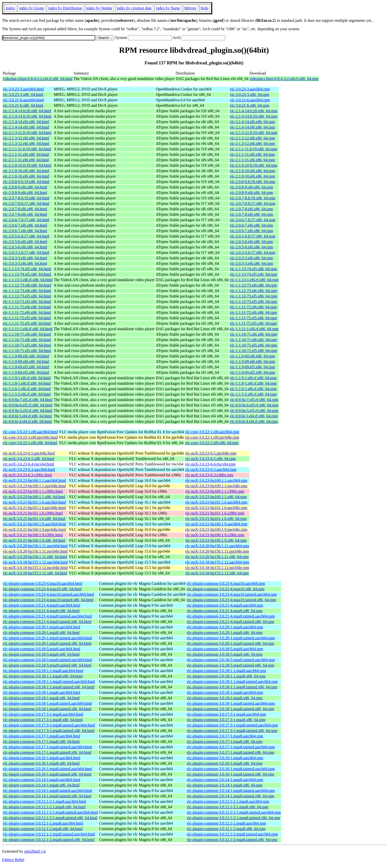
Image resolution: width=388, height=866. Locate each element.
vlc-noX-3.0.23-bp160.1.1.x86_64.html (34, 497)
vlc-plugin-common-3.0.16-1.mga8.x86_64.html (41, 763)
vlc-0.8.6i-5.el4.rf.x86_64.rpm (254, 416)
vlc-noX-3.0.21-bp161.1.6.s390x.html (33, 513)
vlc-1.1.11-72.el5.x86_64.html (27, 318)
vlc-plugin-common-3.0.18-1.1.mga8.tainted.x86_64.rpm (232, 687)
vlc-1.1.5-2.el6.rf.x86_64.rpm (253, 394)
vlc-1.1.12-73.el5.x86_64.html (27, 296)
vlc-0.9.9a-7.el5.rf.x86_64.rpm (254, 400)
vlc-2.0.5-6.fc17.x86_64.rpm (252, 236)
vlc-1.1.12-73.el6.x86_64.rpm (253, 285)
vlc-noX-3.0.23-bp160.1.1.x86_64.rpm (216, 497)
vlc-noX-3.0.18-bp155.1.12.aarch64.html (35, 562)
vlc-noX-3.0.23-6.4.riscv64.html (28, 464)
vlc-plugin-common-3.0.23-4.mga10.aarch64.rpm (226, 583)
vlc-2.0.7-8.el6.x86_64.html (25, 209)
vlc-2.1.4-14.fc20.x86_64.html (27, 111)
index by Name (168, 8)
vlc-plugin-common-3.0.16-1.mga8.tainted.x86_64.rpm (230, 774)
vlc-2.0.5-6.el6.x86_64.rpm (251, 242)
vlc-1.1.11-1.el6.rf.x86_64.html (27, 329)
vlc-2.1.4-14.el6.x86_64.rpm (252, 122)
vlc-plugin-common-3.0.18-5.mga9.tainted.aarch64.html (47, 660)
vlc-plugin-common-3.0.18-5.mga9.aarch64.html (41, 649)
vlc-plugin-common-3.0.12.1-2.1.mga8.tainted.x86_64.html (50, 818)
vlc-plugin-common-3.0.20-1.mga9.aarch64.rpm (225, 627)
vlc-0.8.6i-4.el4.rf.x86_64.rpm (254, 421)
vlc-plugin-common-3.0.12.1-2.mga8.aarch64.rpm (226, 823)
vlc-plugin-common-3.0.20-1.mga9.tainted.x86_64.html (47, 643)
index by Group (31, 8)
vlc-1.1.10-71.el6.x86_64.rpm (253, 334)
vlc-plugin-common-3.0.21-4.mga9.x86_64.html (41, 611)
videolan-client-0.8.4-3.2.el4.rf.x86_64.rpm (283, 79)
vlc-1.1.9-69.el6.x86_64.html (26, 356)
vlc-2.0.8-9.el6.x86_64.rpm (251, 187)
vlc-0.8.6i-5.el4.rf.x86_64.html (27, 416)
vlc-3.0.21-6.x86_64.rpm (249, 105)
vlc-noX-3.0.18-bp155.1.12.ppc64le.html (35, 568)
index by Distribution (65, 8)
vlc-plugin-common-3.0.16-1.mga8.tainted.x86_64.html (47, 774)
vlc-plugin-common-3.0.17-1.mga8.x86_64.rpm (225, 741)
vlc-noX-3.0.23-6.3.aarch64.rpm (211, 469)
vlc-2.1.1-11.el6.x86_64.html (26, 154)
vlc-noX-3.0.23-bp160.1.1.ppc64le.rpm (216, 486)
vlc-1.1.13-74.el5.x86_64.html (27, 269)
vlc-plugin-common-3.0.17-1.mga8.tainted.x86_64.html (47, 752)
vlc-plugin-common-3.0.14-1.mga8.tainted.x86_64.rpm (230, 796)
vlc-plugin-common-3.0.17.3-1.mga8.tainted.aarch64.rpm (232, 725)
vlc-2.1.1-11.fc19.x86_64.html (27, 149)
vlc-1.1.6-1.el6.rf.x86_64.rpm (253, 389)
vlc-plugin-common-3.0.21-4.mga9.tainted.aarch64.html (47, 616)
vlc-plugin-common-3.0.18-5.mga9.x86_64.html (41, 654)
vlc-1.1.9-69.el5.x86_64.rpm (252, 367)
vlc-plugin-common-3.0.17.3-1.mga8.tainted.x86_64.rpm (232, 731)
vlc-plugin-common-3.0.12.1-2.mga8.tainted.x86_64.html (48, 840)
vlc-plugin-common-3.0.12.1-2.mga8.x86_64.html (43, 829)
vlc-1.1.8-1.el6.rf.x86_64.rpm (253, 383)
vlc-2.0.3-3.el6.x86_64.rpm (251, 258)
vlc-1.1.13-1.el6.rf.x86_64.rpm (254, 280)
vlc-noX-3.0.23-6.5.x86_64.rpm (210, 459)
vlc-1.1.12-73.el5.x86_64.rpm (253, 296)
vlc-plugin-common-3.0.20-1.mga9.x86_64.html (41, 632)
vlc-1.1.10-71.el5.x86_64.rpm (253, 345)
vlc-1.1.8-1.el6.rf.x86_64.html (27, 383)
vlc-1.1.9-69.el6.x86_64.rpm (252, 356)
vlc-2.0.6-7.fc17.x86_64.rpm (252, 220)
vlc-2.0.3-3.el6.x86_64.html (25, 258)
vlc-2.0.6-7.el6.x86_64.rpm (251, 225)
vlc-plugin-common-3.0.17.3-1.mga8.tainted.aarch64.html (49, 725)
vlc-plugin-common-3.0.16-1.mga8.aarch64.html (41, 758)
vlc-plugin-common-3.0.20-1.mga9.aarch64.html (41, 627)
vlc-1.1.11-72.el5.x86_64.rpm (253, 318)
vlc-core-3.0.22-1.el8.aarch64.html (30, 432)
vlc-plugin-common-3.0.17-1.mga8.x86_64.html (41, 741)
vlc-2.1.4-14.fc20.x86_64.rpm (253, 111)
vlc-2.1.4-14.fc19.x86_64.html (27, 116)
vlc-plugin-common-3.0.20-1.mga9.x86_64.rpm (225, 632)
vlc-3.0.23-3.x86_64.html (23, 94)
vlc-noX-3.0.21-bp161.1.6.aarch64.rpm (216, 502)
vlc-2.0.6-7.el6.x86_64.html (25, 225)
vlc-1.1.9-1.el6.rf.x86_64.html (27, 378)
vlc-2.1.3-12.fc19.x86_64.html (27, 133)
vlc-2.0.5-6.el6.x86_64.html (25, 242)
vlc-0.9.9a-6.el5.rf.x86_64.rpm (254, 405)
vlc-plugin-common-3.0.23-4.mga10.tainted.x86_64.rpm (231, 600)
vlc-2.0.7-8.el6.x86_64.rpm (251, 209)
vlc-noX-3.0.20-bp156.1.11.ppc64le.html (35, 551)
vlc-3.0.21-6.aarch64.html (23, 100)
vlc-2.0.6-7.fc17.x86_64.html (26, 220)
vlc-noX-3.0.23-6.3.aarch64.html (29, 469)
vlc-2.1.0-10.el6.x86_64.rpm (252, 171)
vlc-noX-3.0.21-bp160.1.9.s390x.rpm (214, 535)
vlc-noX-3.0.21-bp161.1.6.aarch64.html (34, 502)
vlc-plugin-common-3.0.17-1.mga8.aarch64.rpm (225, 736)
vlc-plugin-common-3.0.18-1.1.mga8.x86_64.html (43, 676)
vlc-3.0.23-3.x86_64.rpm (249, 94)
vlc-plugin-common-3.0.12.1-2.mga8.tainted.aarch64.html (49, 834)
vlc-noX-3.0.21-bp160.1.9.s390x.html (33, 535)
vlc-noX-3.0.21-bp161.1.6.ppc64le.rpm (216, 508)
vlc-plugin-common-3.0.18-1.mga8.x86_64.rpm (225, 698)
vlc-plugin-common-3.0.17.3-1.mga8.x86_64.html (43, 720)
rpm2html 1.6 (35, 851)
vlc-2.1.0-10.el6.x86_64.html (26, 171)
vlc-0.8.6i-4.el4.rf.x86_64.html (27, 421)
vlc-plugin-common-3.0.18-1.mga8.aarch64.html (41, 692)
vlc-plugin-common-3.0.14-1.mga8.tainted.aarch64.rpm (231, 790)
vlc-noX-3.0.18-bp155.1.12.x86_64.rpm (217, 573)
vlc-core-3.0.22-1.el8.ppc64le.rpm (212, 437)
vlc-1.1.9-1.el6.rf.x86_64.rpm (253, 378)
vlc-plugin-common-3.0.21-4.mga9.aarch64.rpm (225, 605)
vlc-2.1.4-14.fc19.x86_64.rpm (253, 116)
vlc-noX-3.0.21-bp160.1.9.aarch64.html (34, 524)
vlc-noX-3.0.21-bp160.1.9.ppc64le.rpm (216, 529)
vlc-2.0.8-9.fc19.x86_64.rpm (252, 182)
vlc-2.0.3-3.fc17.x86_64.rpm (252, 252)
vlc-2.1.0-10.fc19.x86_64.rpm (253, 165)
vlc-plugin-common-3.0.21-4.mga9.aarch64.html (41, 605)
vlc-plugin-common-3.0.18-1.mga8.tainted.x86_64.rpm (230, 709)
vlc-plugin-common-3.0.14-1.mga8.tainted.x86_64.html (47, 796)
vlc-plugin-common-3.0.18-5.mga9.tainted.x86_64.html (47, 665)
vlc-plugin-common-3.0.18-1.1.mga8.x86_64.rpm (226, 676)
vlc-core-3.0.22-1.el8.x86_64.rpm (212, 443)
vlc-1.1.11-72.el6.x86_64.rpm (253, 307)
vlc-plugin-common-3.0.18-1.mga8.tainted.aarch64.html (47, 703)
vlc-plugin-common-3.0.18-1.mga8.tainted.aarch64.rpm (231, 703)
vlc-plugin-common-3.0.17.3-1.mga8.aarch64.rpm (226, 714)
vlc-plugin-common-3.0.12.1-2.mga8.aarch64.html (43, 823)
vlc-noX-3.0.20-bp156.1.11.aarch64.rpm (217, 546)
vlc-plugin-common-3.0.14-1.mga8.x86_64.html (41, 785)
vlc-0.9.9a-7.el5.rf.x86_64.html (27, 400)
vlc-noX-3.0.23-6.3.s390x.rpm (209, 475)
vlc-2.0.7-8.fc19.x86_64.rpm (252, 198)
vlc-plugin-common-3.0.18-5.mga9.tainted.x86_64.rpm (230, 665)
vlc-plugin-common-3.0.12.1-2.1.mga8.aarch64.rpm (228, 801)
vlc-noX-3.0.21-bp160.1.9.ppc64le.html (34, 529)
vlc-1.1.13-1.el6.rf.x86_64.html (28, 280)
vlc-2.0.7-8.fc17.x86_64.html (26, 203)
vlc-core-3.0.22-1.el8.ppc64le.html (30, 437)
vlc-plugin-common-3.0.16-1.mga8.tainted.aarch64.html (47, 769)
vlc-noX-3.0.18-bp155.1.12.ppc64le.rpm (217, 568)
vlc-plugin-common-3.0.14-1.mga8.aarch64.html (41, 780)
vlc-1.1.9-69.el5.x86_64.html (26, 367)
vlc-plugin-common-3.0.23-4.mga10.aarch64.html (42, 583)
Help (204, 8)
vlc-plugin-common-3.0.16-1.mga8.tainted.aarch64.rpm (231, 769)
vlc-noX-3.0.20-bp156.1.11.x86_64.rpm (216, 557)
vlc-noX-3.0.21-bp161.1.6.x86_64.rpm (216, 518)
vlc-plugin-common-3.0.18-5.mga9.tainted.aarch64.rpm (231, 660)
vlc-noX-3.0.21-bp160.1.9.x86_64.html (34, 540)
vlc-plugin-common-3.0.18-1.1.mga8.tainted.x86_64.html (48, 687)
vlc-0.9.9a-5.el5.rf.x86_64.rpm (254, 410)
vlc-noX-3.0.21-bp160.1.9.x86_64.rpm (216, 540)
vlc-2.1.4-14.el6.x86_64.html (26, 122)
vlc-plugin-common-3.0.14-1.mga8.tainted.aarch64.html (47, 790)
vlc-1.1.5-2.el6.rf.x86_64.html (27, 394)
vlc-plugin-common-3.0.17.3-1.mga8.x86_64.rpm (226, 720)
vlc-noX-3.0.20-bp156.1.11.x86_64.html (35, 557)
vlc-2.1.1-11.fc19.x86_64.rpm (253, 149)
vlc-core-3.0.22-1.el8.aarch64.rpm (212, 432)
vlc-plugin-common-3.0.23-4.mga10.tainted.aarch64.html (48, 594)
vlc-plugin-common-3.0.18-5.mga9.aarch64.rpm (225, 649)
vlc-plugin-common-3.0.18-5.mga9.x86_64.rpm (225, 654)
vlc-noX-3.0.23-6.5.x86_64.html (28, 459)
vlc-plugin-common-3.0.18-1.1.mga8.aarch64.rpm (226, 671)
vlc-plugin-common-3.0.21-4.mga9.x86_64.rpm (225, 611)
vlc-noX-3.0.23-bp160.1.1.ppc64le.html (34, 486)
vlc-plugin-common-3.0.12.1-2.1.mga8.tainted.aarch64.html (50, 812)
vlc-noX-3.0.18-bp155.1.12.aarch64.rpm (217, 562)
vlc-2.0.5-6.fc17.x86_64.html (26, 236)
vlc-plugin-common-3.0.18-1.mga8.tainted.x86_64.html (47, 709)
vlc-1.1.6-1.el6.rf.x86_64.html (27, 389)
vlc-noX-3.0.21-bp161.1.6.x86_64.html (34, 518)
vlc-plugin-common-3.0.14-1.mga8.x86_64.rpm (225, 785)
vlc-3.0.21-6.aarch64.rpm (250, 100)
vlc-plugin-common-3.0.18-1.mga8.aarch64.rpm (225, 692)
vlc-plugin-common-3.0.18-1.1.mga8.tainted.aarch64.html (49, 681)
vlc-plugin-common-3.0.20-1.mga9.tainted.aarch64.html (47, 638)
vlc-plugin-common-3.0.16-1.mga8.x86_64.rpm (225, 763)
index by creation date (134, 8)
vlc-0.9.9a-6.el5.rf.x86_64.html (27, 405)
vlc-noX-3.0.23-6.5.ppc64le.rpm (211, 453)
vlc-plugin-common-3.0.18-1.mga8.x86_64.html (41, 698)
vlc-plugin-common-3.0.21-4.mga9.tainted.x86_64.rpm (230, 622)
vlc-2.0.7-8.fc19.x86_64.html (26, 198)
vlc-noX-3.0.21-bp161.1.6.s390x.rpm (214, 513)
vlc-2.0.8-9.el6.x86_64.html (25, 187)
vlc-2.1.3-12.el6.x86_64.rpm (252, 138)
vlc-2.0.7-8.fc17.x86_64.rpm (252, 203)
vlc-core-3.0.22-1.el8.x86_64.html (30, 443)
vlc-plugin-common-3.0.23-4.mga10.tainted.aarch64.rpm (232, 594)
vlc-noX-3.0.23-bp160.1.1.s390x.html (33, 491)
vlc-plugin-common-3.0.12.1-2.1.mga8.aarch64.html (44, 801)
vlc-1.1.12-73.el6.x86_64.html (27, 285)
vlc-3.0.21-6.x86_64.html (23, 105)
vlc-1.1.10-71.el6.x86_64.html (27, 334)
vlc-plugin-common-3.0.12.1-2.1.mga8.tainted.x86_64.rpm (233, 818)
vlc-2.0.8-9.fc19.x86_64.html (26, 182)
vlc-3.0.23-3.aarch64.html (23, 89)
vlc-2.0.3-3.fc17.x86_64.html (26, 252)
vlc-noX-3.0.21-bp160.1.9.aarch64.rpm (216, 524)
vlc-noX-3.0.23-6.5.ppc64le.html (29, 453)
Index (10, 8)
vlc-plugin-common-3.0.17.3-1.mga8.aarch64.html (43, 714)
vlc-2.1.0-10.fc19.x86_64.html (27, 165)
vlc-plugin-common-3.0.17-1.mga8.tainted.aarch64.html (47, 747)
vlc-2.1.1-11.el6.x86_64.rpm (252, 154)
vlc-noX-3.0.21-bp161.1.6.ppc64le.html (34, 508)
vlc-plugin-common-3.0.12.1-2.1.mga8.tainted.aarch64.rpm (234, 812)
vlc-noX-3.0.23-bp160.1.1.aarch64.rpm (216, 480)
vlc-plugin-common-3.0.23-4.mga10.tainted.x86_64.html (48, 600)
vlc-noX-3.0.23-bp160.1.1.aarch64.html (34, 480)
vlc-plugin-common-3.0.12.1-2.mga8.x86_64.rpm (226, 829)
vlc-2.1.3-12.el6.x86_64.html (26, 138)
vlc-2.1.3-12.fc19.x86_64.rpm (253, 133)
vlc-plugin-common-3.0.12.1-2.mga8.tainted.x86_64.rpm (232, 840)
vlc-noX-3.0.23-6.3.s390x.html (27, 475)
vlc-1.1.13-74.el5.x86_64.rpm (253, 269)
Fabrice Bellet (13, 860)
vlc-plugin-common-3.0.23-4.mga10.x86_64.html (42, 589)
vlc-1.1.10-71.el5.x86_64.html (27, 345)
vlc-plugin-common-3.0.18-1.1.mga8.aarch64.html (43, 671)
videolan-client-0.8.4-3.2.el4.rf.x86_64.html (38, 79)
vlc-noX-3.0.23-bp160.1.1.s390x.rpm (214, 491)
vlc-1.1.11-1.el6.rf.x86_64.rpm (254, 329)
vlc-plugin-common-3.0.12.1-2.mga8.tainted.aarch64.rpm (232, 834)
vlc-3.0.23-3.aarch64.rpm (250, 89)
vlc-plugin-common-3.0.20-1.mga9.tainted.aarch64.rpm (231, 638)
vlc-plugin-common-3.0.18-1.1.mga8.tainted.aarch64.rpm (232, 681)
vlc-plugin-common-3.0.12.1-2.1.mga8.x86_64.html (44, 807)
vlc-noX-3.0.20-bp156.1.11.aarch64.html (35, 546)
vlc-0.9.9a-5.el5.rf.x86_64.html (27, 410)
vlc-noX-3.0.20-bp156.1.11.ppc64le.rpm (217, 551)
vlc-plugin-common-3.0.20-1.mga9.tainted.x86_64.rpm (230, 643)
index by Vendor (99, 8)
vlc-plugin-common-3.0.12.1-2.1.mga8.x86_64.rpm (227, 807)
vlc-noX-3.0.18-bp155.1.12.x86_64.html (35, 573)
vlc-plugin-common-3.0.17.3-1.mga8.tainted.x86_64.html (48, 731)
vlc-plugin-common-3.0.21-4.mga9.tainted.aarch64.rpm (231, 616)
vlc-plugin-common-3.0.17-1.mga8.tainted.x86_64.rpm (230, 752)
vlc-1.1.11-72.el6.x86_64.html (27, 307)
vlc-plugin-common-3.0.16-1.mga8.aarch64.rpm (225, 758)
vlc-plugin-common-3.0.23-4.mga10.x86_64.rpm (226, 589)
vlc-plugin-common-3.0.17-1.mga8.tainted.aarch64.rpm (231, 747)
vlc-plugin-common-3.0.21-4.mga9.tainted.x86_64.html (47, 622)
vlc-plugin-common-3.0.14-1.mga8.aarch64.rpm (225, 780)
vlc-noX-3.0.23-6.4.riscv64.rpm (210, 464)
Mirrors (190, 8)
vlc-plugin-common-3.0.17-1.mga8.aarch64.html (41, 736)
